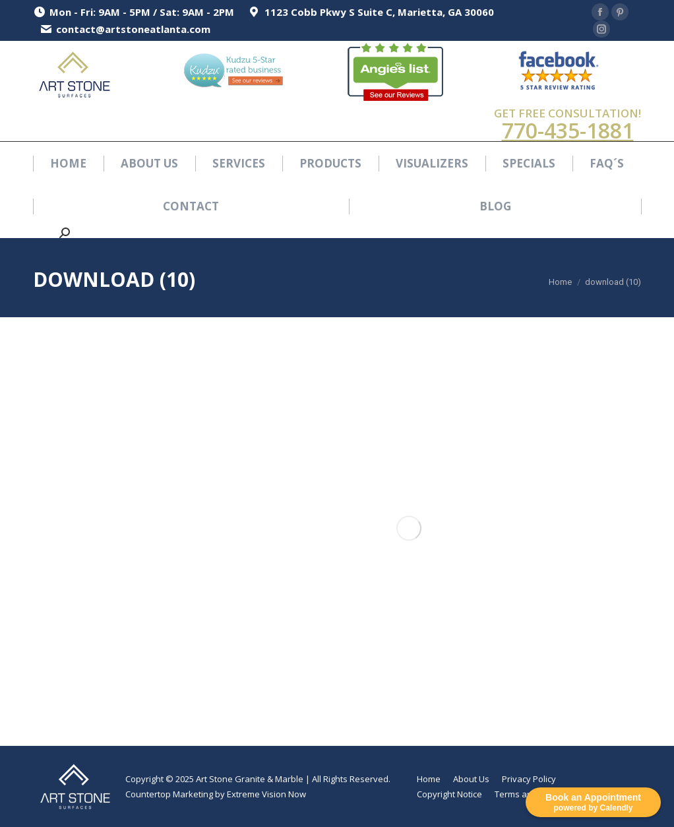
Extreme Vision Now (266, 794)
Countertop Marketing (169, 794)
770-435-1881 (568, 130)
